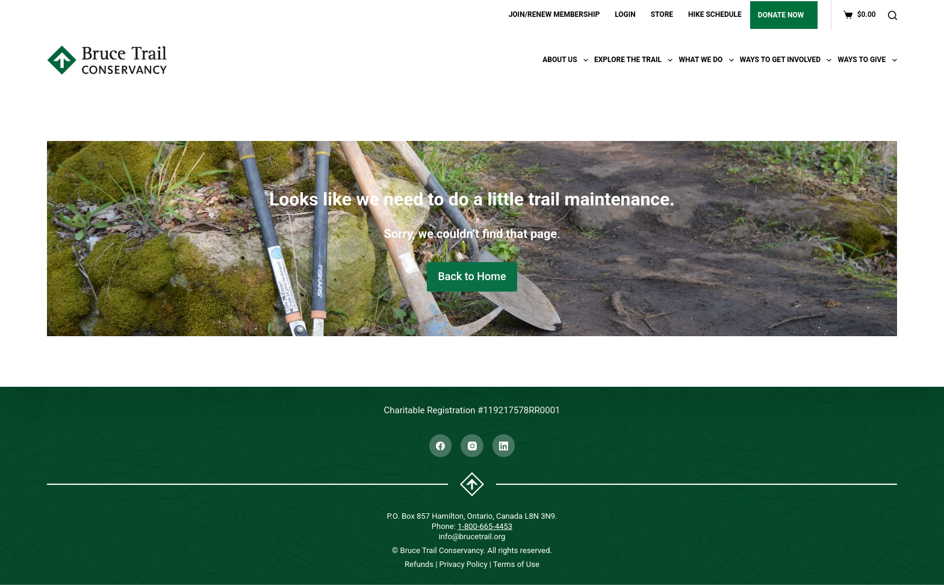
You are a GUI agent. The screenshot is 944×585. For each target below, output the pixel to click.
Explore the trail (635, 60)
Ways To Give (866, 60)
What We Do (707, 60)
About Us (566, 60)
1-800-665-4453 (485, 525)
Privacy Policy (463, 564)
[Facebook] (440, 445)
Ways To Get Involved (787, 60)
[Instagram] (472, 445)
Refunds (419, 564)
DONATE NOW (781, 15)
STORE (662, 14)
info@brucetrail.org (472, 535)
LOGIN (625, 14)
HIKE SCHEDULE (715, 14)
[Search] (892, 15)
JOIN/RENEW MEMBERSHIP (554, 14)
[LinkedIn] (503, 445)
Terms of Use (516, 564)
